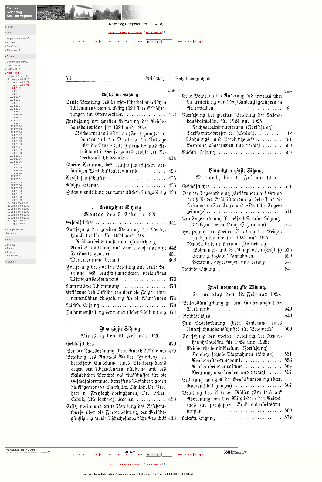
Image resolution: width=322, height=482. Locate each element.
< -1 (103, 41)
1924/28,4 (14, 96)
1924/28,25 (15, 158)
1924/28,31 (15, 176)
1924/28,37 (15, 194)
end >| (138, 41)
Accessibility (13, 255)
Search (10, 32)
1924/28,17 (15, 135)
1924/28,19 (15, 141)
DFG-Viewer (136, 32)
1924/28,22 (15, 149)
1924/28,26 (15, 161)
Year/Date (12, 46)
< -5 (95, 41)
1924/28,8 (14, 108)
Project (10, 244)
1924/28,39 (15, 200)
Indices (10, 42)
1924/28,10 (15, 114)
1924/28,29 (15, 170)
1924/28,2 (14, 91)
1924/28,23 (15, 152)
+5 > (119, 41)
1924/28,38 (15, 197)
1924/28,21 (15, 147)
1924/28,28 (15, 167)
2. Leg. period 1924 (18, 82)
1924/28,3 (14, 94)
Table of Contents (117, 32)
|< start (76, 41)
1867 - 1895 (13, 65)
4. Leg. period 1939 (18, 223)
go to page (153, 41)
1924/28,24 (15, 155)
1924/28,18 (15, 138)
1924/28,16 (15, 132)
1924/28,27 (15, 164)
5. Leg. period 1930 (18, 205)
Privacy (10, 252)
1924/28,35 (15, 188)
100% (178, 41)
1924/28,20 (15, 144)
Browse (10, 56)
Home (9, 26)
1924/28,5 (14, 99)
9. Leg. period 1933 (18, 217)
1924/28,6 (14, 102)
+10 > (128, 41)
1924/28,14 (15, 126)
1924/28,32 (15, 179)
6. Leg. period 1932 (18, 208)
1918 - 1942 (13, 73)
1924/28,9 (14, 111)
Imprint (10, 248)
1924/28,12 (15, 120)
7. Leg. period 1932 (18, 211)
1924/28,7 (14, 105)
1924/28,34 (15, 185)
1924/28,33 (15, 182)
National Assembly (18, 76)
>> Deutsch (11, 261)
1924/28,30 (15, 173)
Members (13, 50)
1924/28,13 (15, 123)
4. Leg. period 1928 (18, 203)
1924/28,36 (15, 191)
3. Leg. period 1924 (18, 85)
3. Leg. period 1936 (18, 220)
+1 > (111, 41)
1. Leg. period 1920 (18, 79)
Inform (9, 239)
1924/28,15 (15, 129)
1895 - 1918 (13, 69)
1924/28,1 (14, 88)
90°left (188, 41)
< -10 (86, 41)
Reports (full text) (17, 38)
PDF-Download (155, 32)
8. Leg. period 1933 (18, 214)
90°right (198, 41)
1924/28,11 (15, 117)
